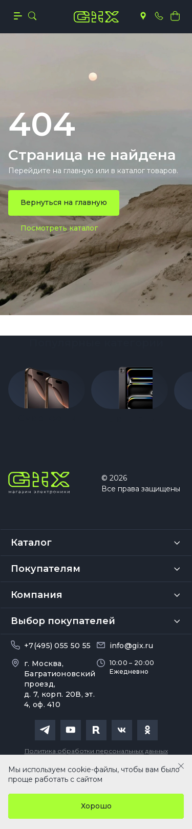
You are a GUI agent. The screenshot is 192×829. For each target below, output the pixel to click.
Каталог (31, 542)
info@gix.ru (131, 645)
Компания (36, 594)
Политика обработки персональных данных (96, 751)
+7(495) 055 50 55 (57, 645)
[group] (46, 392)
